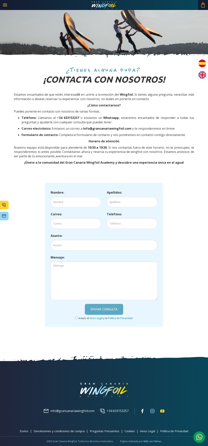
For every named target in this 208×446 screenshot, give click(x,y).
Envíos (24, 431)
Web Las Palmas (152, 441)
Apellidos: (114, 192)
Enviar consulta (104, 309)
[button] (203, 5)
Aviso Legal (147, 431)
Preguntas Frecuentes (104, 431)
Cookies (130, 431)
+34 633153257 (114, 411)
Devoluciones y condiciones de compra (59, 431)
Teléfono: (114, 214)
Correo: (56, 214)
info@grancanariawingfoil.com (69, 411)
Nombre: (57, 192)
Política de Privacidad (174, 431)
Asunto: (56, 236)
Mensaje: (58, 257)
